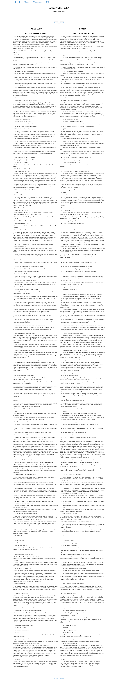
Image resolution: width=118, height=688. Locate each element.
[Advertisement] (59, 15)
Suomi (26, 2)
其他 (48, 2)
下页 (62, 22)
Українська (38, 2)
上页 (56, 22)
